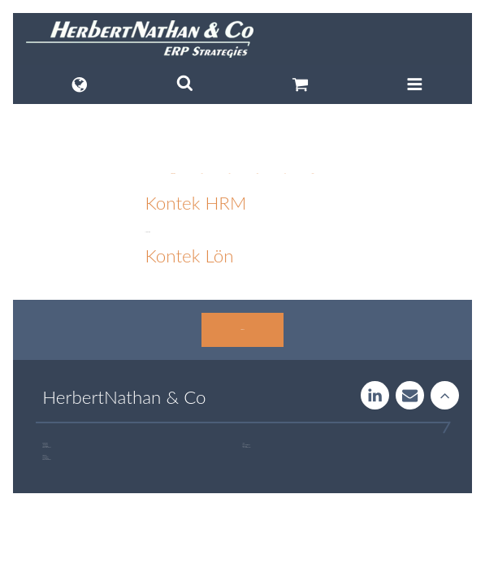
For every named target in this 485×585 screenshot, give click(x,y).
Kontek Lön (189, 255)
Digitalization (173, 173)
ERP (202, 173)
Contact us (242, 329)
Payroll (313, 173)
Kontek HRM (195, 203)
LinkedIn (375, 395)
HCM (229, 173)
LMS (285, 173)
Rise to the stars (445, 395)
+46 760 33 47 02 (247, 447)
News (257, 173)
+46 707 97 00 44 (48, 447)
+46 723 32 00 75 (47, 459)
